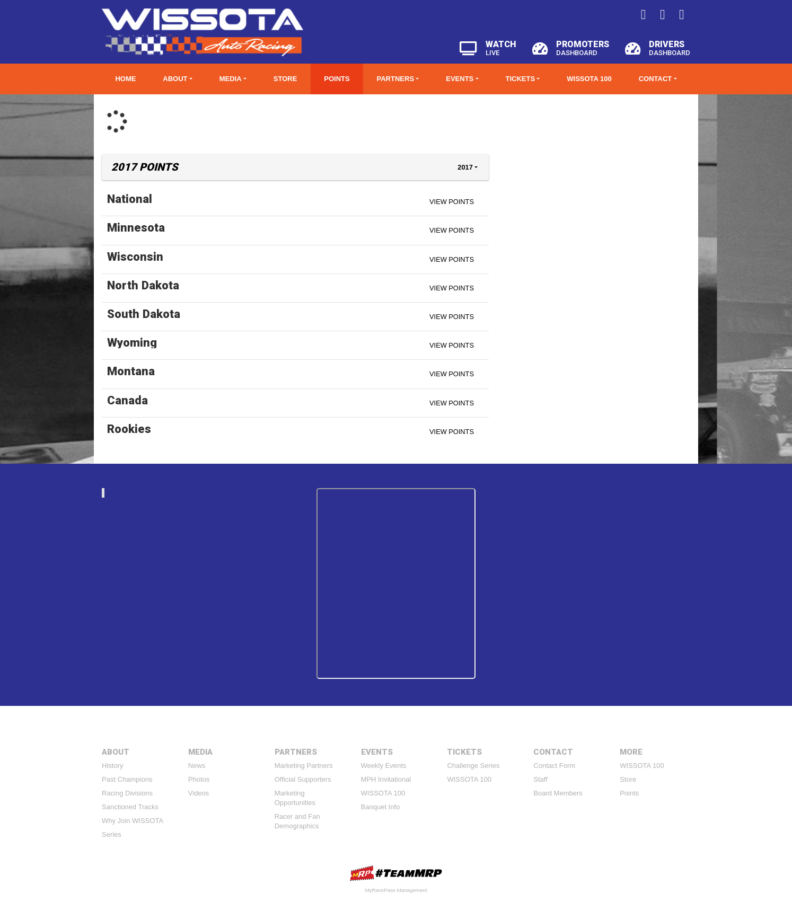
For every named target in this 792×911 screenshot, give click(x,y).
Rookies (129, 429)
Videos (198, 793)
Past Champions (127, 779)
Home (125, 79)
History (112, 766)
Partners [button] (396, 79)
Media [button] (230, 79)
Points (336, 79)
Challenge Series (473, 766)
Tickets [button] (520, 79)
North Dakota (143, 285)
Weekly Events (384, 766)
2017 (464, 167)
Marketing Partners (304, 766)
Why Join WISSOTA (132, 821)
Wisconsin (135, 256)
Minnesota (136, 227)
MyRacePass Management (396, 890)
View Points (451, 202)
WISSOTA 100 (589, 79)
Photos (198, 779)
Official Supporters (303, 779)
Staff (540, 779)
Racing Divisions (127, 793)
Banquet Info (380, 807)
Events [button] (459, 79)
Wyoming (132, 342)
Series (111, 834)
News (197, 766)
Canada (127, 400)
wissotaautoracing (199, 493)
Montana (131, 371)
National (129, 199)
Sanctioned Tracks (130, 807)
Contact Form (554, 766)
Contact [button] (655, 79)
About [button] (175, 79)
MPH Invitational (386, 779)
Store (285, 79)
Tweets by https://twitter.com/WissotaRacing (597, 493)
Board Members (557, 793)
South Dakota (143, 314)
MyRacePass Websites (396, 873)
